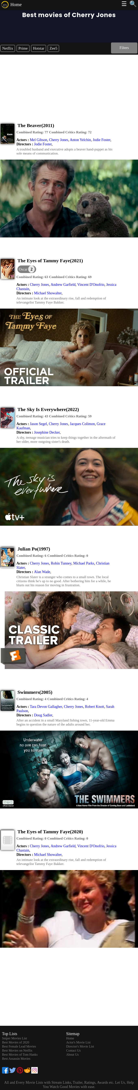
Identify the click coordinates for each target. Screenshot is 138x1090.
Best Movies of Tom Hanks (20, 1054)
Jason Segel (38, 424)
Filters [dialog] (124, 48)
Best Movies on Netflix (17, 1050)
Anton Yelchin (80, 140)
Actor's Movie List (78, 1042)
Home (16, 4)
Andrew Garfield (63, 285)
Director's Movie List (80, 1046)
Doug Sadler (43, 715)
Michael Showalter (48, 293)
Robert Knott (94, 707)
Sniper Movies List (14, 1038)
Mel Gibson (38, 140)
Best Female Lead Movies (19, 1046)
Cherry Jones (58, 140)
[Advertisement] (69, 85)
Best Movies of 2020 (15, 1042)
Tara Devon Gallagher (46, 707)
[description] (32, 132)
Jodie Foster (101, 140)
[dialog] (26, 269)
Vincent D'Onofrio (91, 285)
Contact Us (73, 1050)
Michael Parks (83, 563)
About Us (72, 1054)
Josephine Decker (47, 432)
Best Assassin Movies (16, 1058)
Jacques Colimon (82, 424)
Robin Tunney (61, 563)
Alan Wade (42, 572)
